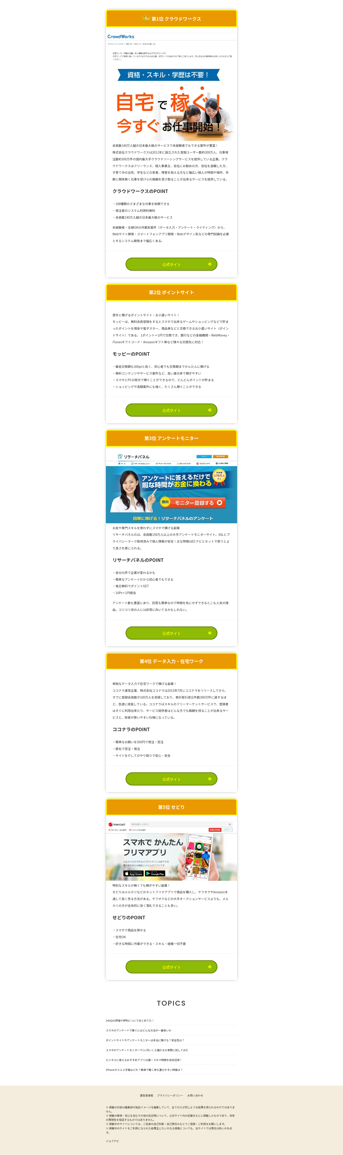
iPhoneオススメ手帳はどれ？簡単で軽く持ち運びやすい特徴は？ (144, 1070)
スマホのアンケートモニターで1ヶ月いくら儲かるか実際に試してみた (147, 1050)
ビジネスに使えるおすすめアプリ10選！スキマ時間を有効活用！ (144, 1060)
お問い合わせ (195, 1095)
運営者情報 (146, 1095)
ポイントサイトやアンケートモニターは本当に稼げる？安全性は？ (145, 1040)
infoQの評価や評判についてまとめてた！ (130, 1020)
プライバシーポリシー (170, 1095)
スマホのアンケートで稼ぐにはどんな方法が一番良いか (138, 1030)
